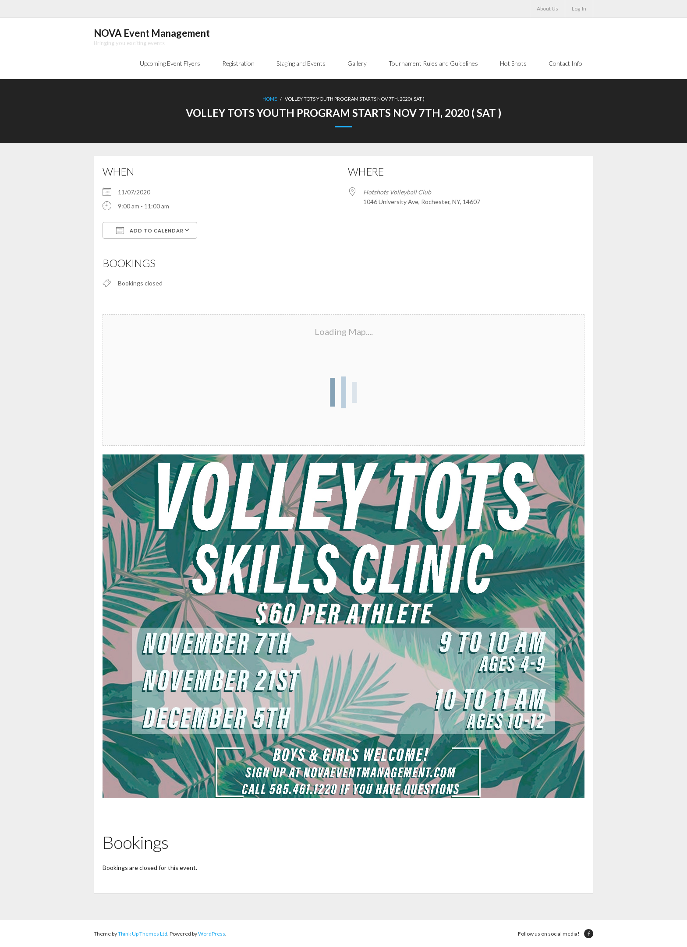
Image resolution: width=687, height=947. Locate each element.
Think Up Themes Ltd (142, 933)
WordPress (211, 933)
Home (269, 99)
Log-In (579, 8)
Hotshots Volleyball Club (397, 192)
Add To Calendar (150, 230)
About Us (547, 8)
